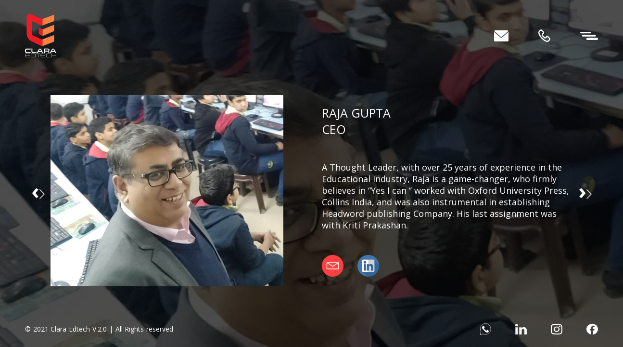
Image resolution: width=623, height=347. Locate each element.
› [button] (585, 190)
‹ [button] (38, 190)
